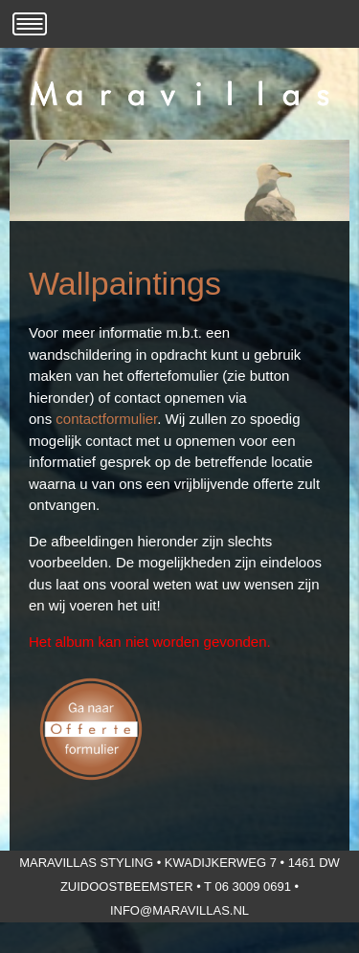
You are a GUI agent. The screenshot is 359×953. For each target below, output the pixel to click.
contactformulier (106, 418)
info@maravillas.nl (179, 910)
